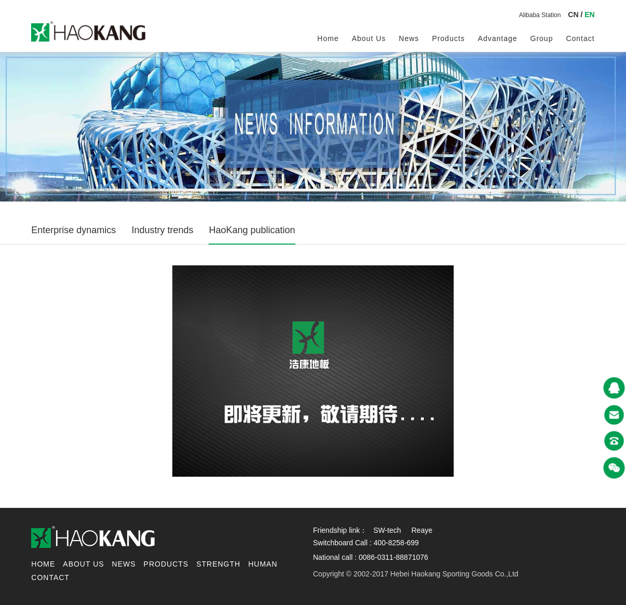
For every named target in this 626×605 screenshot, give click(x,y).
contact (580, 38)
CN (573, 14)
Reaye (421, 530)
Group (541, 38)
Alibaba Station (540, 15)
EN (589, 14)
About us (369, 38)
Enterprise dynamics (73, 230)
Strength (218, 564)
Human (262, 564)
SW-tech (387, 530)
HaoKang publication (252, 230)
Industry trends (162, 230)
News (409, 38)
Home (327, 38)
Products (448, 38)
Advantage (498, 38)
